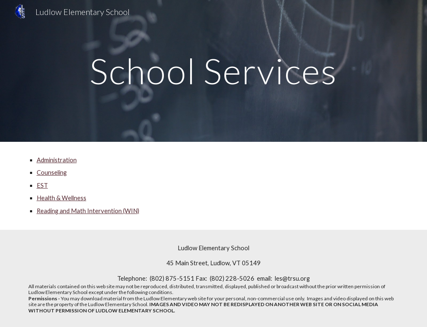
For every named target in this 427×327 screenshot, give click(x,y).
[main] (213, 71)
